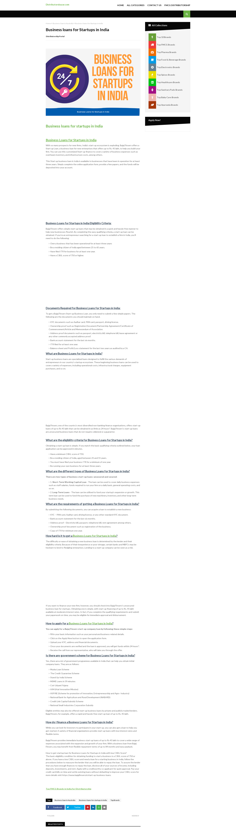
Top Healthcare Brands (164, 82)
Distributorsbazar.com (57, 4)
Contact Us (154, 5)
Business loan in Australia (63, 23)
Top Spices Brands (162, 75)
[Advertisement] (93, 192)
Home (120, 5)
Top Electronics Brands (164, 67)
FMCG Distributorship (177, 5)
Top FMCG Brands (162, 44)
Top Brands (115, 800)
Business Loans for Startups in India (94, 535)
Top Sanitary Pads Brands (166, 90)
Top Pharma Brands (162, 52)
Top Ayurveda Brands (163, 105)
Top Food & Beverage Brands (167, 60)
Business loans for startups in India (74, 126)
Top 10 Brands (160, 37)
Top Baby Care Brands (164, 97)
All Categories (135, 5)
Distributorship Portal (55, 36)
